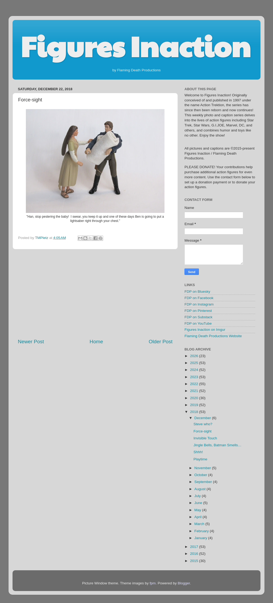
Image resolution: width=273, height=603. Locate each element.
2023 (194, 377)
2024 (194, 370)
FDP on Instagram (199, 304)
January (201, 538)
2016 (194, 554)
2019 (194, 405)
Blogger (184, 583)
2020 (194, 398)
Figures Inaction (136, 45)
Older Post (160, 341)
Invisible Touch (205, 438)
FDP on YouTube (198, 323)
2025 (194, 363)
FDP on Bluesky (197, 292)
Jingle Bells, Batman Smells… (218, 445)
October (201, 475)
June (198, 503)
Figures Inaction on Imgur (204, 330)
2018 (194, 412)
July (198, 496)
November (203, 468)
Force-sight (203, 431)
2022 (194, 384)
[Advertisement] (95, 294)
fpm (153, 583)
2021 (194, 391)
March (199, 524)
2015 (194, 561)
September (203, 482)
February (202, 531)
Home (96, 341)
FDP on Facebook (199, 298)
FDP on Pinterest (198, 311)
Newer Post (31, 341)
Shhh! (198, 452)
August (200, 489)
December (203, 418)
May (198, 510)
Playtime (200, 459)
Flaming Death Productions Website (213, 336)
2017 (194, 547)
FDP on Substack (198, 317)
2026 (194, 356)
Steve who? (203, 424)
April (198, 517)
